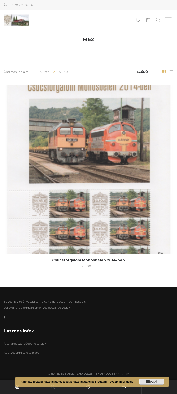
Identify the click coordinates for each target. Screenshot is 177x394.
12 (53, 72)
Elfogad (151, 381)
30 (66, 72)
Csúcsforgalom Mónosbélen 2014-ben (88, 260)
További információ (121, 381)
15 (59, 72)
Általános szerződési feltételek (25, 343)
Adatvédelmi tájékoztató (21, 352)
